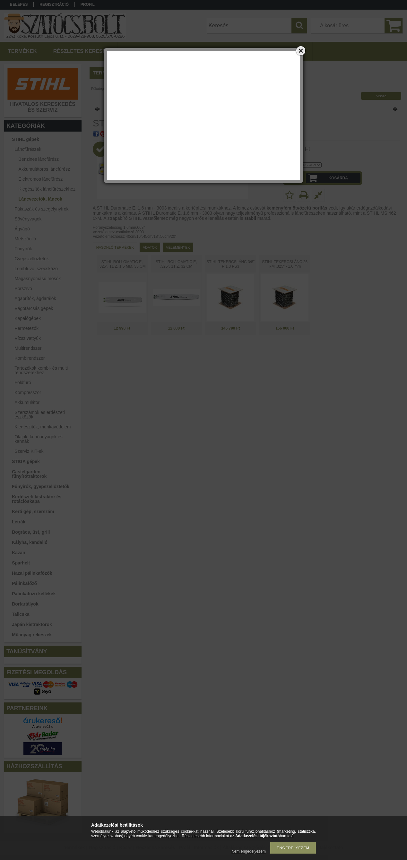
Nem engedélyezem (248, 851)
